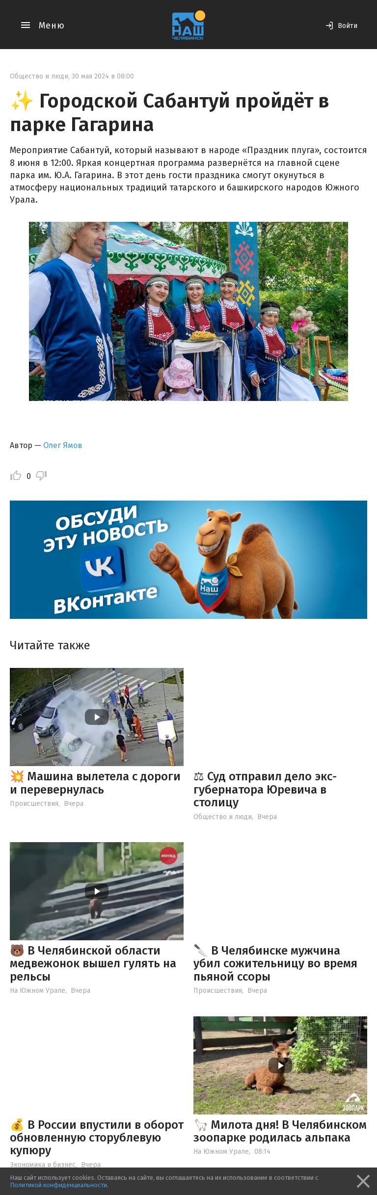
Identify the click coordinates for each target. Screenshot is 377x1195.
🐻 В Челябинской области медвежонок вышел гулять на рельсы (93, 963)
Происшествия (34, 803)
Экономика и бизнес (43, 1165)
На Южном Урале (37, 990)
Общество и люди (39, 76)
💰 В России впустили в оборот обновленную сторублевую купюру (97, 1138)
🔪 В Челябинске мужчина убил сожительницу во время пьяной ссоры (275, 963)
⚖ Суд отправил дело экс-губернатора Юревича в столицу (265, 789)
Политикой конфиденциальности (58, 1185)
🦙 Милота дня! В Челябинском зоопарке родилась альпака (280, 1131)
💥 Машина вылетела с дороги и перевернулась (95, 783)
